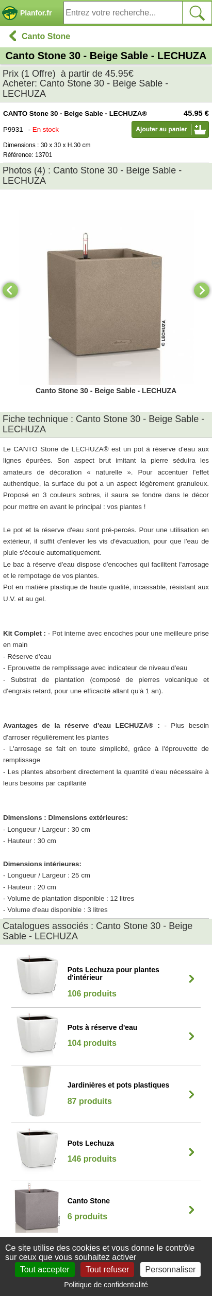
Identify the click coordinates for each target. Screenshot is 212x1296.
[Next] (201, 290)
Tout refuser (107, 1269)
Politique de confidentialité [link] (106, 1285)
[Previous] (10, 290)
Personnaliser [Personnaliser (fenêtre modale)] (170, 1269)
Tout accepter (45, 1269)
